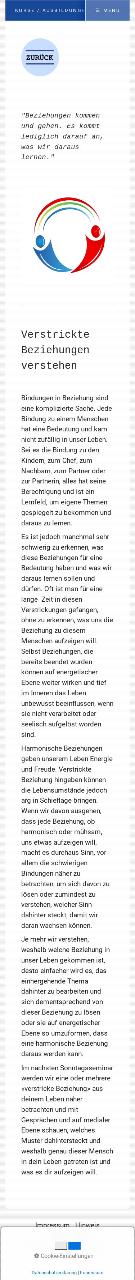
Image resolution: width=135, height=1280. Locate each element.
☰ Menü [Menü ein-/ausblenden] (107, 10)
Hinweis (87, 1225)
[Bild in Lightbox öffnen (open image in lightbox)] (67, 236)
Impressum (52, 1225)
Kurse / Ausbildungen (52, 10)
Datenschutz (69, 1236)
